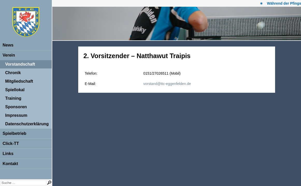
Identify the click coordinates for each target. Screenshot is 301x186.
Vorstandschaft (20, 64)
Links (8, 153)
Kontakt (10, 163)
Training (13, 98)
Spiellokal (15, 90)
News (8, 45)
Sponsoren (16, 107)
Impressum (16, 115)
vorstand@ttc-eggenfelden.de (167, 84)
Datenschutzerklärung (27, 124)
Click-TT (11, 143)
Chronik (13, 73)
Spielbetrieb (14, 133)
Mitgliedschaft (19, 81)
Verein (9, 55)
